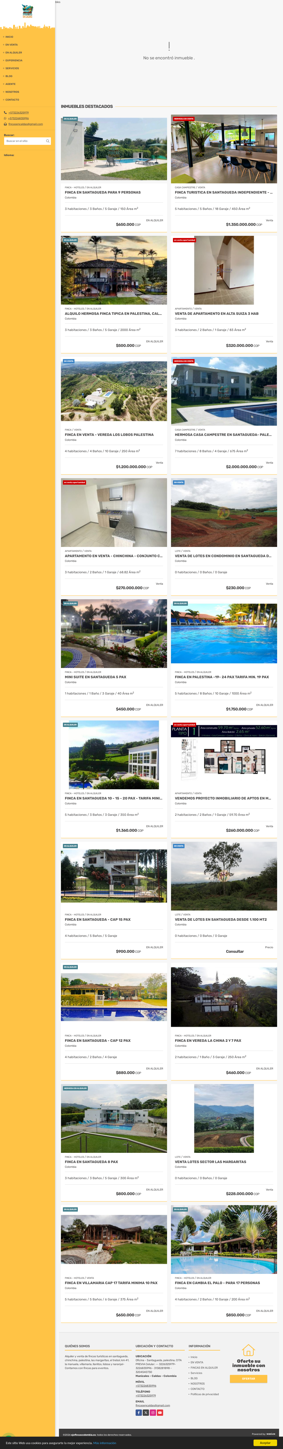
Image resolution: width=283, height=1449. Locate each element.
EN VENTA (12, 44)
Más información (104, 1443)
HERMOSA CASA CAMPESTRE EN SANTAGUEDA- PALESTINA (224, 435)
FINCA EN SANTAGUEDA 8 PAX (91, 1162)
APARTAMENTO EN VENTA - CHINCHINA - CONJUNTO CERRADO (114, 556)
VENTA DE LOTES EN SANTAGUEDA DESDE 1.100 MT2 (221, 920)
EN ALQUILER (14, 52)
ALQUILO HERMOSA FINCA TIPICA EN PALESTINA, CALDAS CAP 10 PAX (114, 314)
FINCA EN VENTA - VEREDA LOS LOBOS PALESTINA (109, 435)
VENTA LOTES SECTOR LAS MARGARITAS (210, 1162)
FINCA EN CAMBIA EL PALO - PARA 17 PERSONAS (217, 1283)
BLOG (9, 76)
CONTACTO (12, 99)
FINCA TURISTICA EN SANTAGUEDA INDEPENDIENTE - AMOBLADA (224, 192)
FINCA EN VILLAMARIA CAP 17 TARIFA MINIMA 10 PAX (111, 1283)
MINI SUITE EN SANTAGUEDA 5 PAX (95, 677)
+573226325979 (18, 112)
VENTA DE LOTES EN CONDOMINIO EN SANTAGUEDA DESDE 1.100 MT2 (224, 556)
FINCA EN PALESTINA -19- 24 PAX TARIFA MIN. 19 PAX (222, 677)
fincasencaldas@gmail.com (25, 124)
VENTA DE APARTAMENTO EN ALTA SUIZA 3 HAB (217, 314)
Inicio (9, 36)
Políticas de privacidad (205, 1394)
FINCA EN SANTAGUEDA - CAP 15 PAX (97, 920)
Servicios (12, 68)
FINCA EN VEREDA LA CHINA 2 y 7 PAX (208, 1041)
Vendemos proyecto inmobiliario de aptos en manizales (224, 798)
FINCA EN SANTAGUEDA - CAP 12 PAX (97, 1041)
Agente (11, 84)
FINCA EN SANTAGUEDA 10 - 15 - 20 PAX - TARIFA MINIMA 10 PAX (114, 798)
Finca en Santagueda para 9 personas (103, 192)
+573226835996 (18, 118)
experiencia (14, 60)
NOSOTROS (12, 91)
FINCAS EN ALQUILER (204, 1367)
